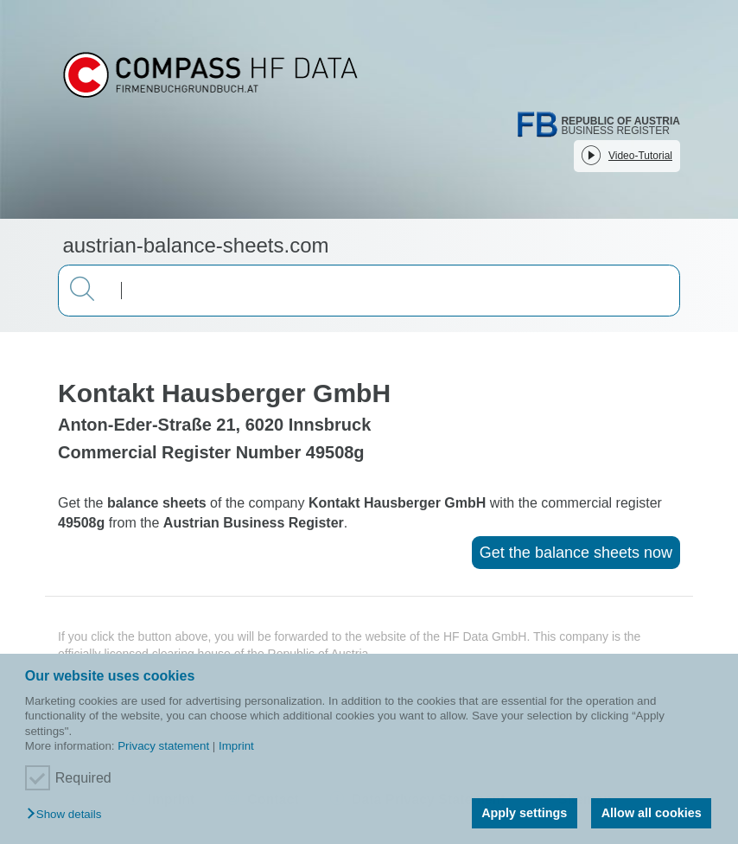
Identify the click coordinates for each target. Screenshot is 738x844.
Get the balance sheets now (576, 552)
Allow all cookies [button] (651, 813)
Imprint (236, 745)
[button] (68, 815)
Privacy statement (163, 745)
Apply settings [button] (524, 813)
